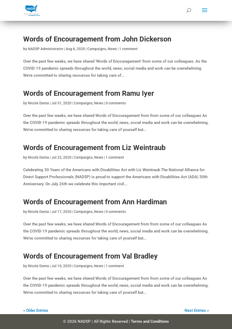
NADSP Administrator (45, 49)
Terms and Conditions (150, 321)
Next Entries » (197, 310)
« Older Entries (35, 310)
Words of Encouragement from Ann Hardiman (95, 202)
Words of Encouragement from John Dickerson (97, 39)
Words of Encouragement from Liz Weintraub (94, 147)
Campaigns (96, 49)
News (112, 49)
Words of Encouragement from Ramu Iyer (88, 93)
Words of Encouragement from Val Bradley (90, 256)
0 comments (116, 103)
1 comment (128, 49)
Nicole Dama (38, 103)
